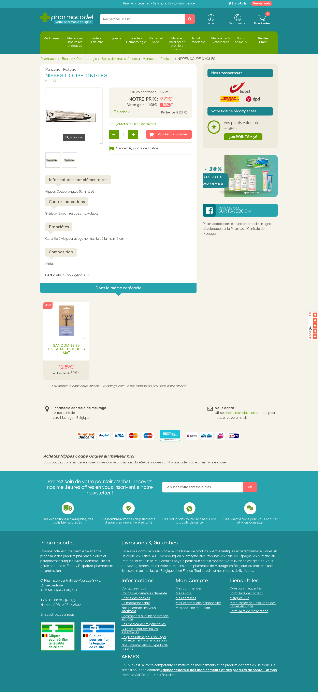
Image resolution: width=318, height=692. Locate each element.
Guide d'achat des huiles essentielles (139, 630)
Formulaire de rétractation (249, 611)
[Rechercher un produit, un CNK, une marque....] (190, 19)
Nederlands (262, 3)
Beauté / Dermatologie (79, 59)
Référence (168, 112)
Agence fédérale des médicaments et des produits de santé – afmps (218, 670)
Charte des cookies (135, 598)
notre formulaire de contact (247, 413)
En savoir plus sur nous (57, 614)
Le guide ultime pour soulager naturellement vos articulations (144, 638)
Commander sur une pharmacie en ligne (145, 617)
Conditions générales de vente (144, 593)
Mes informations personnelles (198, 603)
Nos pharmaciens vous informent (138, 609)
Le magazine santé (135, 603)
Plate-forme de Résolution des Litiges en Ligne (253, 604)
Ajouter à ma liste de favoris (135, 124)
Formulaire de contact (246, 593)
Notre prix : (143, 99)
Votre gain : (136, 105)
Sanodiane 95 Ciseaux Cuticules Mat (66, 349)
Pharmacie (48, 59)
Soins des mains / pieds (120, 59)
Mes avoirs (184, 593)
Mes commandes (189, 588)
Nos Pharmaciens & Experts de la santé (144, 646)
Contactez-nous (133, 588)
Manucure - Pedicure (158, 59)
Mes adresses (186, 598)
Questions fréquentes (246, 588)
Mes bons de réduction (193, 608)
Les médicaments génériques (143, 624)
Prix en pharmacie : (144, 92)
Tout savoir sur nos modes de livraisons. (224, 571)
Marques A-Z (239, 598)
